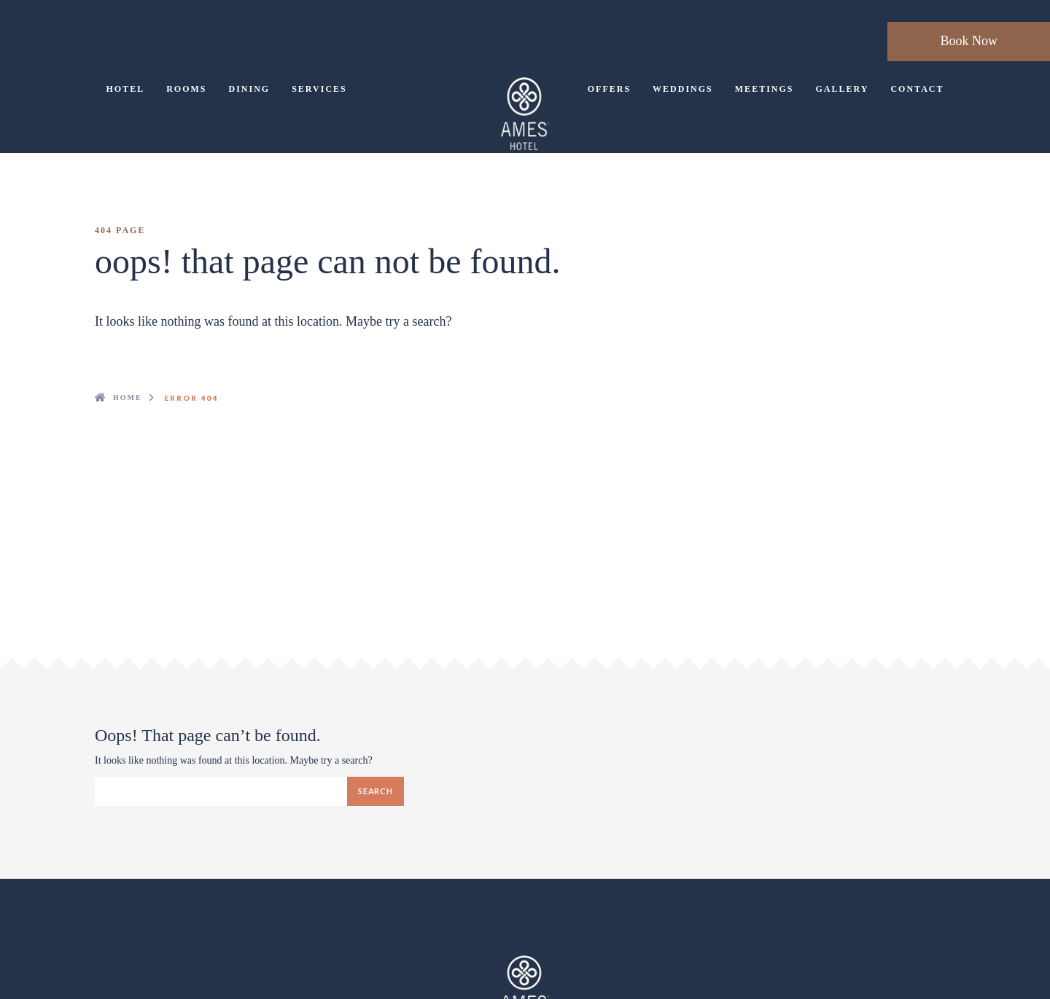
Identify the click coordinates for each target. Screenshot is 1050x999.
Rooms (186, 89)
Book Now (969, 41)
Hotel (125, 89)
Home (127, 397)
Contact (917, 89)
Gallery (841, 89)
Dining (249, 89)
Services (319, 89)
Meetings (764, 89)
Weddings (683, 89)
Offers (609, 89)
